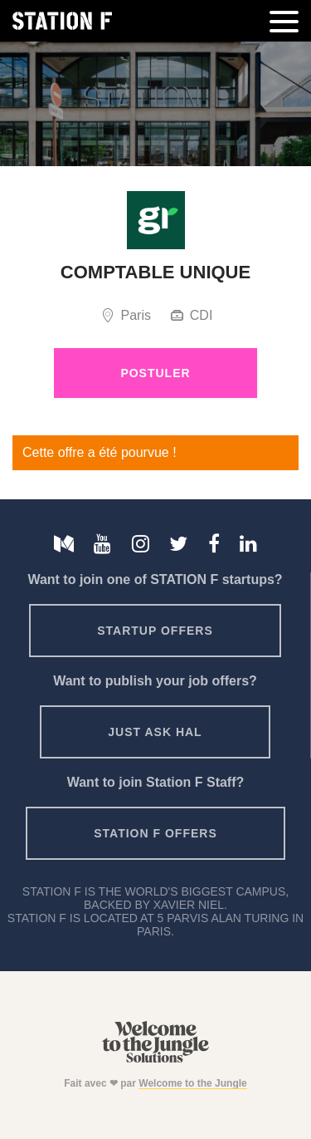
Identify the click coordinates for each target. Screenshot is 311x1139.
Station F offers (155, 833)
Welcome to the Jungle (192, 1083)
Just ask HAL (155, 732)
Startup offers (155, 630)
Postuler (155, 373)
